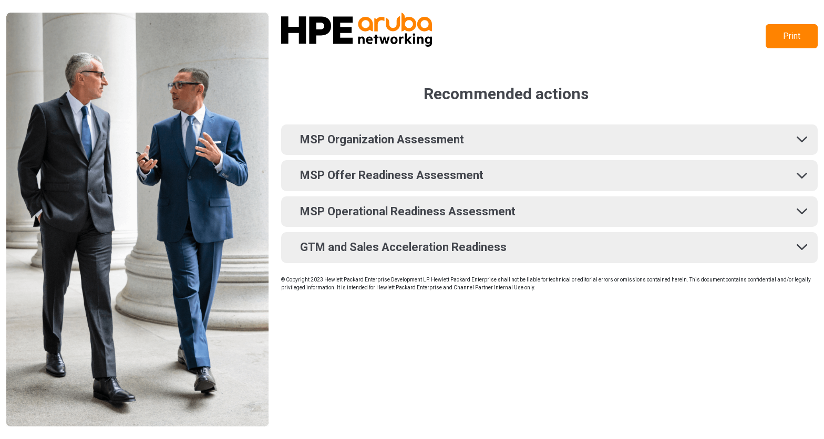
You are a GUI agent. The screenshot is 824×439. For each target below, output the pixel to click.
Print (791, 36)
